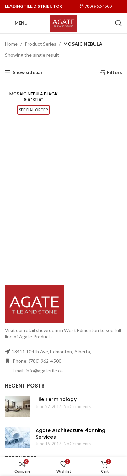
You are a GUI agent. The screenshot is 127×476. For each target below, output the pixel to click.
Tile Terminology (56, 399)
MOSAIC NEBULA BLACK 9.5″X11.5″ (33, 97)
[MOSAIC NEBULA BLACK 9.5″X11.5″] (33, 85)
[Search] (118, 23)
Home (11, 44)
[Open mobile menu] (16, 23)
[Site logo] (63, 22)
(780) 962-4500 (96, 6)
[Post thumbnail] (17, 406)
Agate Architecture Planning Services (70, 433)
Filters (114, 72)
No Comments (77, 406)
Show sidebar (28, 72)
